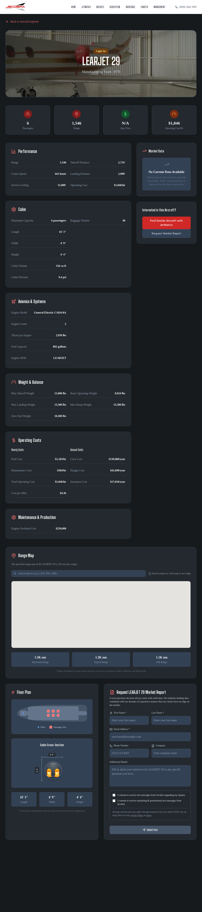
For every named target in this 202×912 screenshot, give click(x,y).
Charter (144, 7)
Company (158, 745)
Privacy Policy (137, 815)
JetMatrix (86, 7)
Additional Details (119, 762)
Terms (148, 815)
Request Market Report (166, 233)
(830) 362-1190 (185, 7)
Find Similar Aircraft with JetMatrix (166, 223)
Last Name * (158, 712)
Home (73, 7)
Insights (100, 7)
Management (159, 7)
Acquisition (115, 7)
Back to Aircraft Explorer (22, 21)
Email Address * (120, 729)
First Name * (118, 712)
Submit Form (150, 829)
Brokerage (130, 7)
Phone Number (119, 745)
